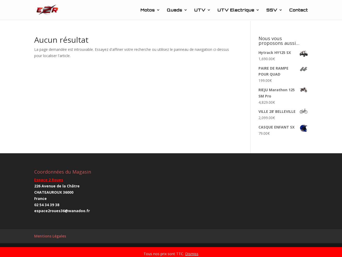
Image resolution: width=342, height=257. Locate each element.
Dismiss (191, 253)
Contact (298, 10)
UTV (199, 10)
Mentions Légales (50, 236)
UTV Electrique (235, 10)
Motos (147, 10)
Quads (174, 10)
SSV (271, 10)
